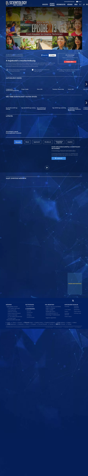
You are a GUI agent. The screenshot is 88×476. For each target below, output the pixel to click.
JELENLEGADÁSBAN (52, 4)
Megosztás (44, 55)
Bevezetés (29, 310)
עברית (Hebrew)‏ (61, 322)
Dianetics (66, 311)
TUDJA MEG (70, 61)
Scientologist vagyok (12, 318)
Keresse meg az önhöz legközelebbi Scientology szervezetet (17, 70)
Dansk (14, 322)
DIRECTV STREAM (50, 308)
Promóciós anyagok (30, 317)
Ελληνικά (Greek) (28, 322)
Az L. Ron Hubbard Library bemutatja (15, 316)
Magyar (69, 322)
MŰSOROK (69, 4)
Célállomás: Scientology (12, 311)
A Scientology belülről (12, 310)
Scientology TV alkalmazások (53, 315)
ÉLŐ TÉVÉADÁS (29, 304)
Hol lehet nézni (30, 312)
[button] (86, 84)
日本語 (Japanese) (11, 324)
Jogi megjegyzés (78, 327)
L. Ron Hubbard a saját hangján (14, 308)
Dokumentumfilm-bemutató (13, 319)
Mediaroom (29, 314)
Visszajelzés (29, 315)
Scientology (67, 306)
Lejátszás (58, 158)
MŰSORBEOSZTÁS (61, 4)
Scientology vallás (77, 313)
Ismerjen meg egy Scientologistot (14, 313)
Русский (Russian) (42, 324)
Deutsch (20, 322)
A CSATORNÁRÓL (30, 308)
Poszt (52, 55)
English (8, 322)
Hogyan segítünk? (77, 311)
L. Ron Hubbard (68, 309)
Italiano (75, 322)
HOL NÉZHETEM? (49, 304)
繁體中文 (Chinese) (60, 324)
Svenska (51, 324)
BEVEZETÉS (45, 4)
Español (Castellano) (50, 322)
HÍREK (75, 4)
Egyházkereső (76, 309)
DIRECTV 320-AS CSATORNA (53, 306)
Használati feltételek (49, 327)
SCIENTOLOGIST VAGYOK (14, 54)
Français (69, 324)
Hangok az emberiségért (12, 314)
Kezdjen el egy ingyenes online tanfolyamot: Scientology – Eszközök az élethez (69, 70)
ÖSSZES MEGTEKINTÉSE (74, 283)
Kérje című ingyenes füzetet (41, 70)
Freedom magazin (68, 316)
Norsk (27, 324)
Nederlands (21, 324)
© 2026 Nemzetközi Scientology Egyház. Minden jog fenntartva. (18, 327)
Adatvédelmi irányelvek (68, 327)
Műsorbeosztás (30, 306)
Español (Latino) (39, 322)
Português (33, 324)
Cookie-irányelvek (58, 327)
